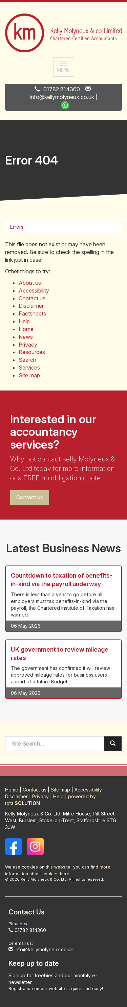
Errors (16, 227)
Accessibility (34, 290)
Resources (32, 352)
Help (24, 321)
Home (26, 329)
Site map (29, 375)
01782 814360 (61, 89)
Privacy (28, 344)
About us (30, 282)
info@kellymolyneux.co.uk (62, 97)
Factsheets (32, 313)
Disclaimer (31, 305)
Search (27, 359)
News (26, 336)
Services (29, 367)
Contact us (32, 298)
